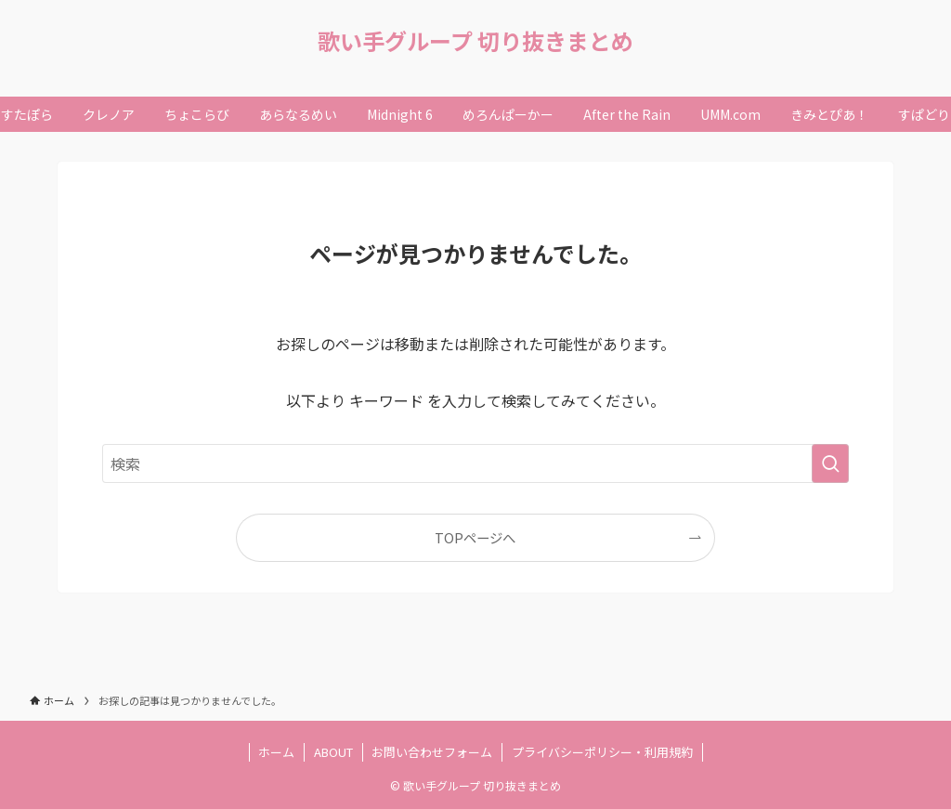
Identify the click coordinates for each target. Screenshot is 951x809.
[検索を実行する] (830, 463)
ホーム (276, 752)
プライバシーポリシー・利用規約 (602, 752)
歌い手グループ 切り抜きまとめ (475, 41)
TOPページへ (475, 537)
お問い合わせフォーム (431, 752)
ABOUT (333, 752)
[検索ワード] (475, 463)
